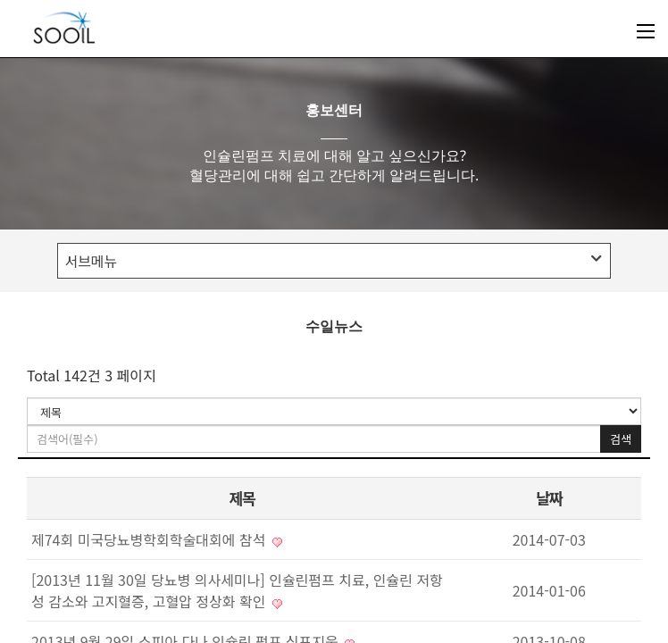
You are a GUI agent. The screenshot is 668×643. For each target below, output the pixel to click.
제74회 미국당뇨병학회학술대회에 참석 (156, 539)
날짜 (549, 498)
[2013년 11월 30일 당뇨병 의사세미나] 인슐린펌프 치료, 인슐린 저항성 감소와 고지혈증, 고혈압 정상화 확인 (237, 590)
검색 (620, 438)
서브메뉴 (332, 260)
